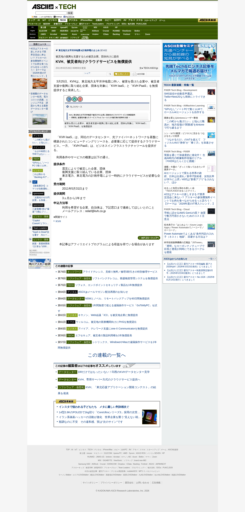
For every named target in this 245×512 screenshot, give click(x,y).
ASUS (105, 27)
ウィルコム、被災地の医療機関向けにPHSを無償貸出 (106, 321)
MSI (95, 27)
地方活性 (131, 24)
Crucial (106, 31)
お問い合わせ (142, 482)
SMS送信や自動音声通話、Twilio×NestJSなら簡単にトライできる (184, 96)
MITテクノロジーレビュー (149, 471)
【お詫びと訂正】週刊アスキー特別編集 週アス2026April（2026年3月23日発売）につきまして (189, 265)
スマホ (139, 20)
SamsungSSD (82, 30)
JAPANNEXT (64, 37)
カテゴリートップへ (149, 238)
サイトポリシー (90, 482)
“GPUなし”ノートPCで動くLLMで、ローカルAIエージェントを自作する (184, 111)
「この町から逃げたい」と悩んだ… (41, 141)
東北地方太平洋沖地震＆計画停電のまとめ (79, 50)
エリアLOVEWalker (81, 475)
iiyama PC (117, 453)
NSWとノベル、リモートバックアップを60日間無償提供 (117, 298)
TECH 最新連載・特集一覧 (179, 85)
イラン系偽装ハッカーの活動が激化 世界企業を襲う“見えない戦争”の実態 (104, 417)
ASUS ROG (64, 31)
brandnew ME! (85, 37)
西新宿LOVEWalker (114, 475)
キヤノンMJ (54, 38)
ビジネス (52, 20)
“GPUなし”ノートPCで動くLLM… (40, 164)
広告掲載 (156, 482)
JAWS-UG (100, 457)
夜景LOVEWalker (130, 475)
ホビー (108, 20)
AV (125, 20)
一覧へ (211, 259)
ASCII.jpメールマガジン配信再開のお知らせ (103, 291)
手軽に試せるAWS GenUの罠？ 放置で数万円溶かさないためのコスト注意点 (185, 216)
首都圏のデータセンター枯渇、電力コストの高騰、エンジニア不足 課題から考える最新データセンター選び (39, 102)
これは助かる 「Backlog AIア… (40, 175)
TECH (66, 6)
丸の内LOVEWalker (162, 475)
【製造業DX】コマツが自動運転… (41, 187)
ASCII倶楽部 (208, 20)
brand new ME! (140, 460)
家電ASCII (58, 24)
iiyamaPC (64, 27)
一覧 (109, 74)
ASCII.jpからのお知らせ (175, 259)
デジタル (73, 20)
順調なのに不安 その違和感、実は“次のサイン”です (91, 421)
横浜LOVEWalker (97, 475)
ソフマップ (74, 38)
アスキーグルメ (71, 24)
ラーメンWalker (65, 475)
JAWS (43, 34)
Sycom (74, 27)
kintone (64, 34)
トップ (31, 20)
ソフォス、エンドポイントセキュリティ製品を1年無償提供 (108, 285)
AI (39, 20)
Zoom (147, 34)
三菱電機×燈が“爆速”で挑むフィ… (40, 210)
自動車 (99, 20)
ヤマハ (137, 34)
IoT (44, 20)
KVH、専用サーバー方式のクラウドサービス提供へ (109, 379)
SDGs (124, 24)
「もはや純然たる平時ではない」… (41, 152)
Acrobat (53, 34)
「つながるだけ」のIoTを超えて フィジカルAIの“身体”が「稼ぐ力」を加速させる (189, 142)
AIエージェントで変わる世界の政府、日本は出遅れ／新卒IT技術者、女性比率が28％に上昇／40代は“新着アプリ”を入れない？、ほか (189, 178)
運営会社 (129, 482)
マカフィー (43, 38)
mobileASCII (132, 471)
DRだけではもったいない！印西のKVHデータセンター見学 (114, 371)
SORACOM (112, 464)
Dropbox (95, 34)
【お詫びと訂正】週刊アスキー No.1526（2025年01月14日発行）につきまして (190, 278)
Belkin (137, 31)
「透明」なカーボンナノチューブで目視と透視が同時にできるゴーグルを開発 (184, 249)
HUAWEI (116, 31)
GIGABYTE (74, 31)
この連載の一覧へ (107, 355)
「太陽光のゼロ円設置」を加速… (41, 199)
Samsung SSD (84, 464)
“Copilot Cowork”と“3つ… (40, 222)
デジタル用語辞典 (118, 471)
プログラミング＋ (139, 468)
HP (116, 27)
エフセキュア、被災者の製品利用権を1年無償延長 (103, 335)
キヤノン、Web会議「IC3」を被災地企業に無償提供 (108, 315)
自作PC (117, 20)
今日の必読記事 (90, 471)
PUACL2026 (141, 24)
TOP (68, 450)
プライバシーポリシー (111, 482)
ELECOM (43, 31)
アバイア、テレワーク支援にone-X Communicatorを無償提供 (113, 328)
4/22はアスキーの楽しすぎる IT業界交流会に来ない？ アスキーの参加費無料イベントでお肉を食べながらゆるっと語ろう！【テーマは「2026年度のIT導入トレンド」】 (189, 199)
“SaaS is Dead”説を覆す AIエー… (41, 233)
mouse (53, 27)
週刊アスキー (84, 24)
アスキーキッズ (34, 24)
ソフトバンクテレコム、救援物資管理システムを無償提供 (125, 278)
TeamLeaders (98, 24)
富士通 (43, 27)
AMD (54, 31)
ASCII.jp (43, 6)
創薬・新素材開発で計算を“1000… (41, 245)
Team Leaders (124, 468)
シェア (87, 73)
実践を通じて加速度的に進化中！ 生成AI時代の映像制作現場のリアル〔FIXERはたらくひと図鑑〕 (184, 158)
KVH (58, 221)
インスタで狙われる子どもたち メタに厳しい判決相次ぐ (94, 406)
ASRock (95, 31)
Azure (74, 34)
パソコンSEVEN (85, 27)
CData (105, 34)
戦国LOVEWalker (179, 475)
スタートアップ (150, 20)
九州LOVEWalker (146, 475)
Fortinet (126, 34)
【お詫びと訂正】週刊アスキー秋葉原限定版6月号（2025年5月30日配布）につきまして (189, 271)
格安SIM (46, 24)
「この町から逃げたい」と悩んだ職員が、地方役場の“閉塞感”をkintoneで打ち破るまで (184, 124)
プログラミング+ (113, 24)
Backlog (116, 34)
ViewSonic (126, 31)
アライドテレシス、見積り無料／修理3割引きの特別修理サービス (120, 271)
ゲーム (162, 20)
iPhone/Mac (87, 20)
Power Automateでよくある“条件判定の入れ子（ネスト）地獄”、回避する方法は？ (189, 235)
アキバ (131, 20)
